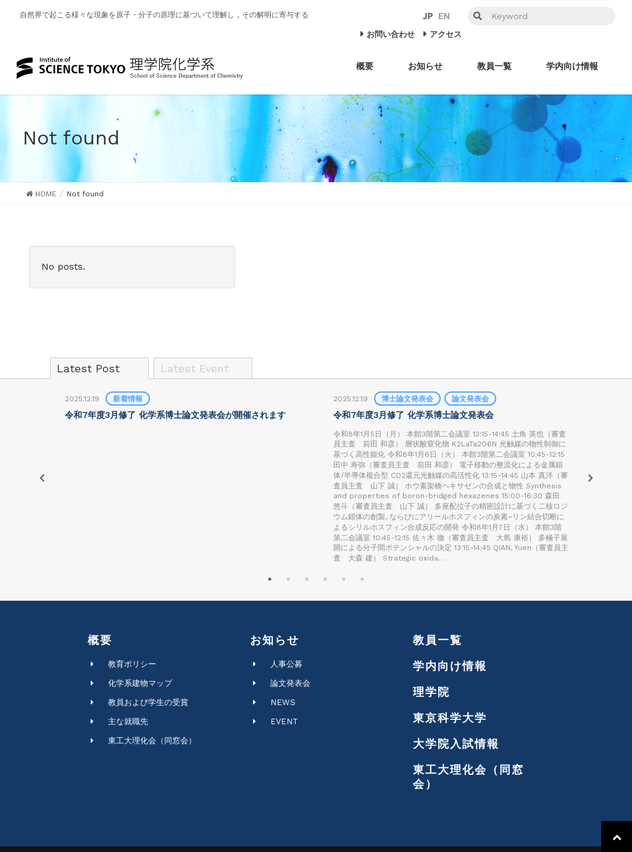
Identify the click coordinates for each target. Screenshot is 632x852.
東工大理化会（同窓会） (152, 740)
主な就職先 (128, 721)
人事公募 (286, 664)
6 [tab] (362, 579)
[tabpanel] (182, 407)
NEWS (283, 702)
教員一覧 (437, 639)
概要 (100, 639)
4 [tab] (325, 579)
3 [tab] (307, 579)
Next (590, 478)
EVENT (284, 721)
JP (428, 16)
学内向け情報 (450, 665)
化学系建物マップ (140, 683)
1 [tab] (270, 579)
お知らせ (274, 639)
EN (444, 16)
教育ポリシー (132, 664)
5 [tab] (344, 579)
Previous (41, 478)
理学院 (431, 691)
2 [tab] (288, 579)
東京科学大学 (450, 717)
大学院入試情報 (456, 743)
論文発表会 (290, 683)
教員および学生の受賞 (148, 702)
